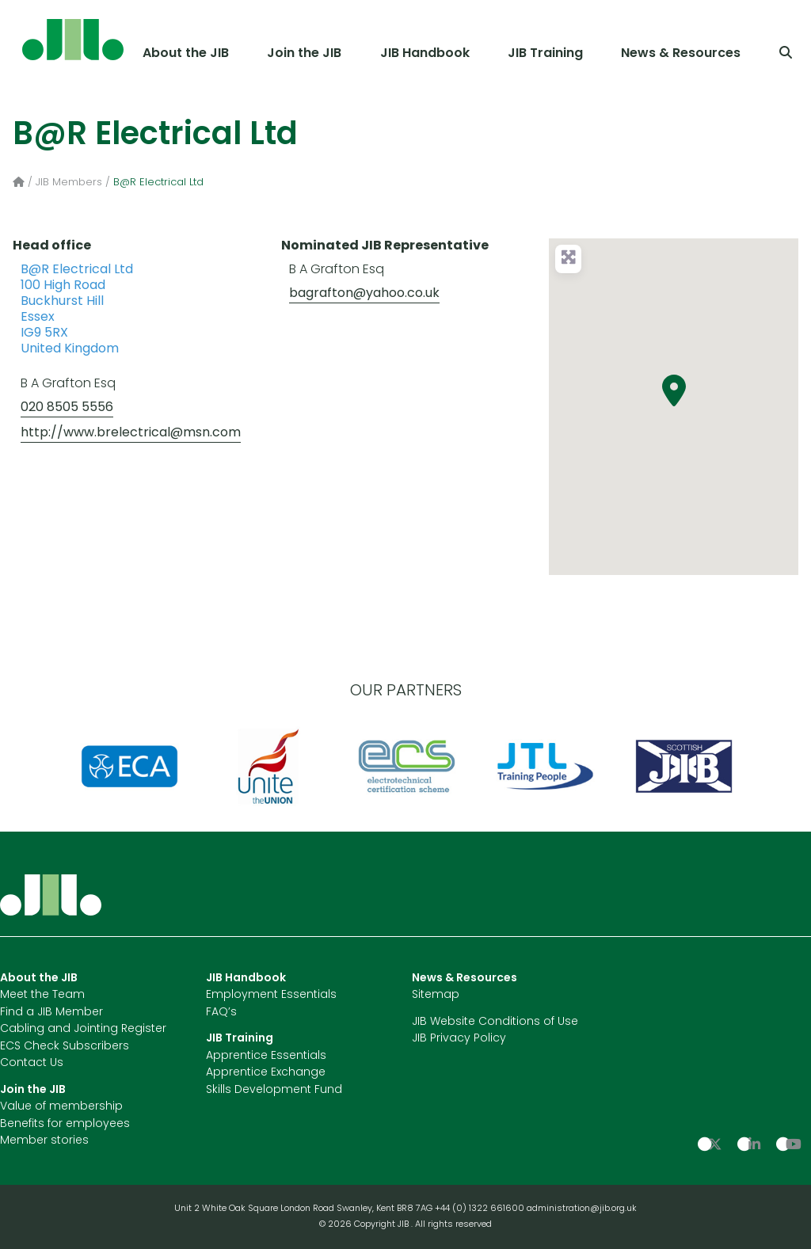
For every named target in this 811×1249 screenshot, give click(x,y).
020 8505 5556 (67, 408)
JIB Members (69, 182)
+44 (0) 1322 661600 (481, 1209)
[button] (674, 390)
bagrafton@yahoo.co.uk (364, 293)
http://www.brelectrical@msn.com (131, 433)
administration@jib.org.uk (582, 1209)
